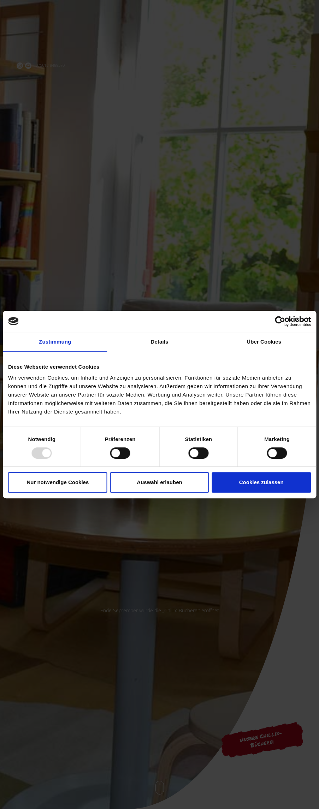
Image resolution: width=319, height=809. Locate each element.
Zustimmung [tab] (55, 342)
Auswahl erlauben (159, 482)
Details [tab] (160, 342)
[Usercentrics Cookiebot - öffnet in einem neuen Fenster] (280, 321)
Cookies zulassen (261, 482)
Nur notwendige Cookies (57, 482)
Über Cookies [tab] (264, 342)
